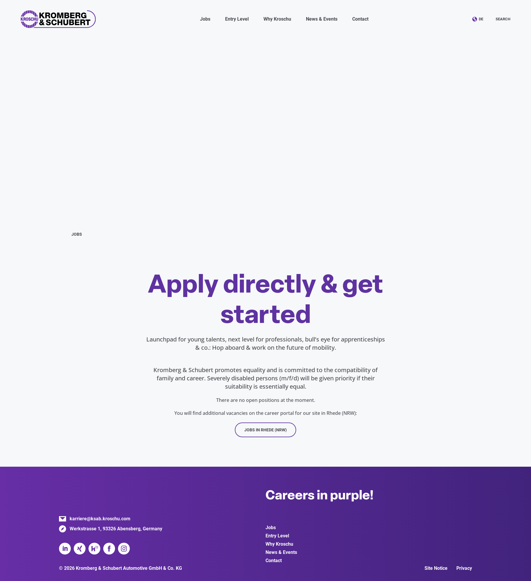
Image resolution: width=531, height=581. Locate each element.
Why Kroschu (279, 544)
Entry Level (277, 536)
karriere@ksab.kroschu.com (100, 518)
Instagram (124, 548)
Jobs (271, 527)
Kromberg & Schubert (58, 19)
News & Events (281, 552)
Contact (360, 19)
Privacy (464, 568)
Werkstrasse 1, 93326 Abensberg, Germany (116, 529)
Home (61, 234)
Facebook (109, 548)
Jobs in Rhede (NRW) (265, 430)
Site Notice (436, 568)
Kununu (94, 548)
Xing (80, 548)
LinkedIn (65, 548)
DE (481, 19)
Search (503, 19)
